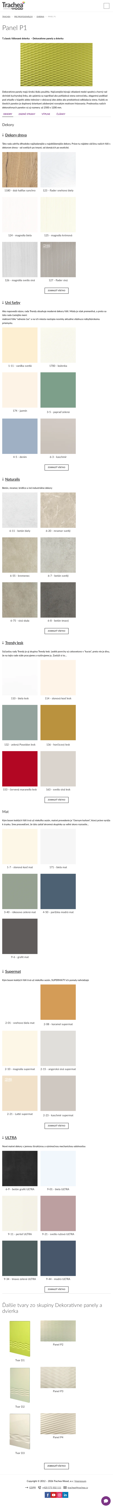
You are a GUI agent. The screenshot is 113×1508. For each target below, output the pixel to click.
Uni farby (12, 303)
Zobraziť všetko (56, 291)
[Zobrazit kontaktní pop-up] (106, 1501)
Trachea (6, 17)
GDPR (32, 1488)
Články (61, 114)
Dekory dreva (16, 135)
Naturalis (12, 479)
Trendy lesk (14, 643)
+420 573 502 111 (51, 1488)
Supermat (13, 971)
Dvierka (40, 17)
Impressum (80, 1481)
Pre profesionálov (23, 17)
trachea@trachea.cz (78, 1488)
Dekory (7, 114)
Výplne (46, 114)
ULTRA (11, 1138)
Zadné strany (27, 114)
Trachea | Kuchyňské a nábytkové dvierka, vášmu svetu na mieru (13, 5)
